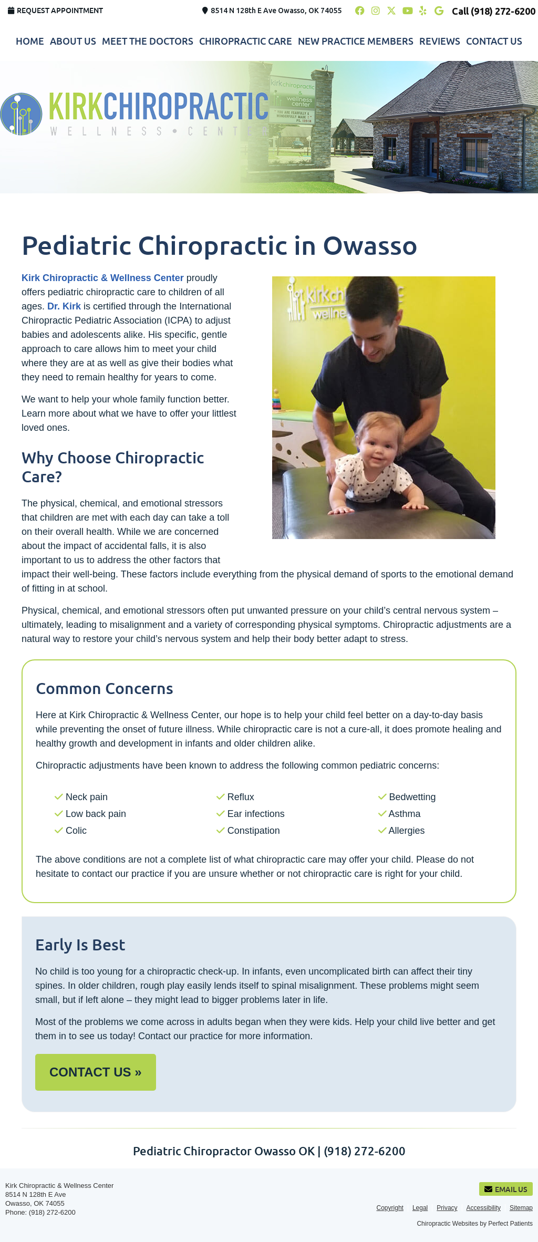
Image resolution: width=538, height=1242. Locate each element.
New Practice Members (355, 41)
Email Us (505, 1189)
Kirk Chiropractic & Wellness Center (103, 278)
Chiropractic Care (245, 41)
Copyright (390, 1208)
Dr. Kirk (64, 306)
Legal (420, 1208)
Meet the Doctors (147, 41)
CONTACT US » (95, 1072)
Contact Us (494, 41)
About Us (73, 41)
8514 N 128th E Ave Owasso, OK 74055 (272, 10)
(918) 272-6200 (503, 11)
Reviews (439, 41)
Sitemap (521, 1208)
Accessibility (484, 1208)
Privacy (447, 1208)
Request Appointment (55, 10)
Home (30, 41)
